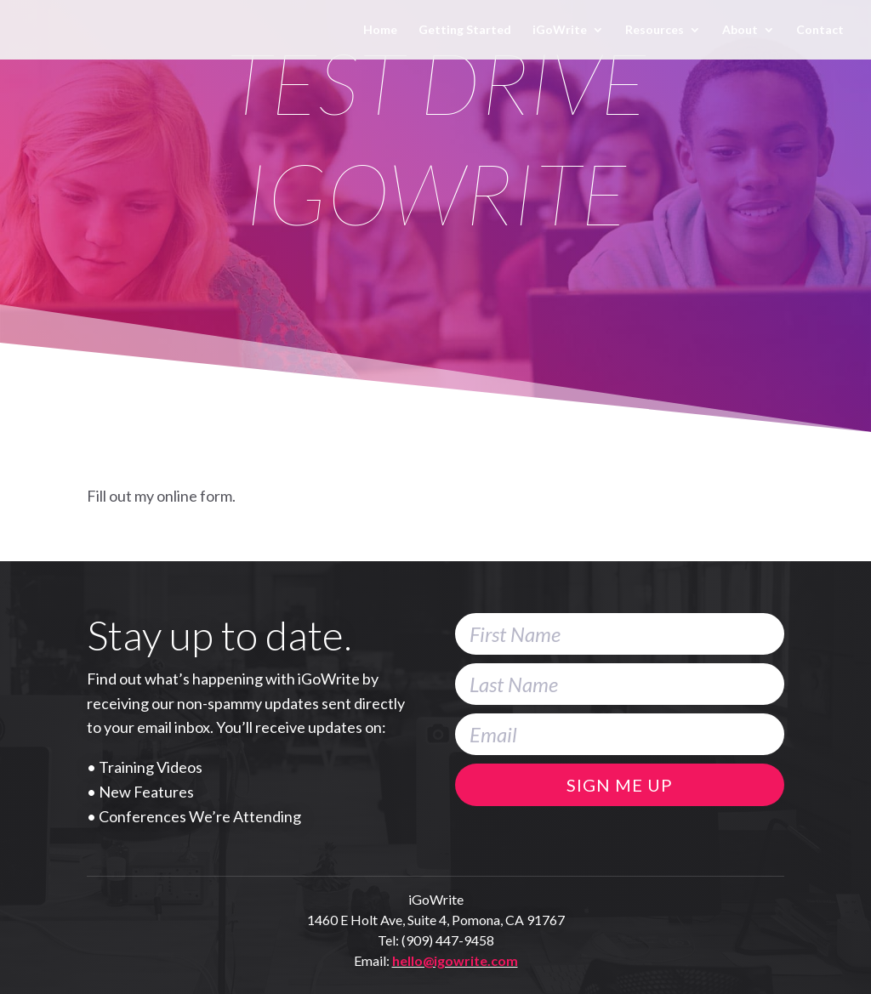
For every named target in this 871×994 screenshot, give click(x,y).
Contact (820, 30)
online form (194, 495)
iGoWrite (559, 30)
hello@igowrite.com (455, 960)
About (740, 30)
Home (380, 30)
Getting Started (464, 30)
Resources (654, 30)
